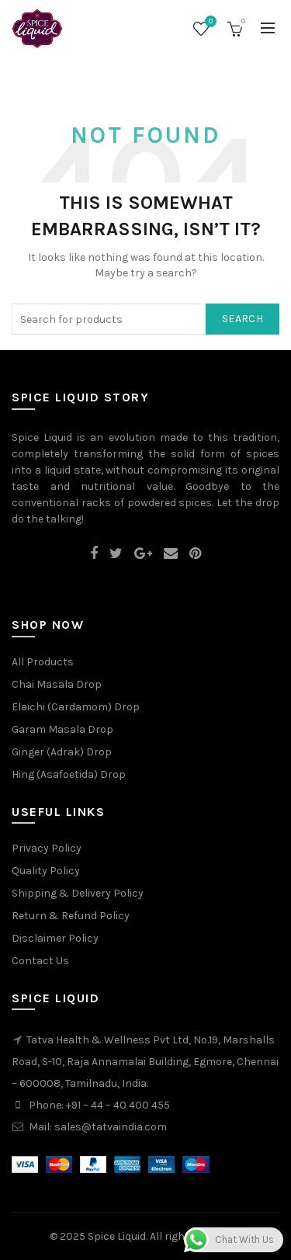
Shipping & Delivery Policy (78, 893)
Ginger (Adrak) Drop (62, 751)
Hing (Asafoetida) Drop (69, 774)
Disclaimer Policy (55, 938)
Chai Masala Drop (57, 684)
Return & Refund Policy (71, 915)
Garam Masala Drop (62, 729)
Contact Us (40, 960)
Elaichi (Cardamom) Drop (76, 706)
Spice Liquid (117, 1236)
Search (242, 318)
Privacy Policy (46, 848)
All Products (43, 661)
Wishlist (209, 22)
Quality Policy (46, 870)
